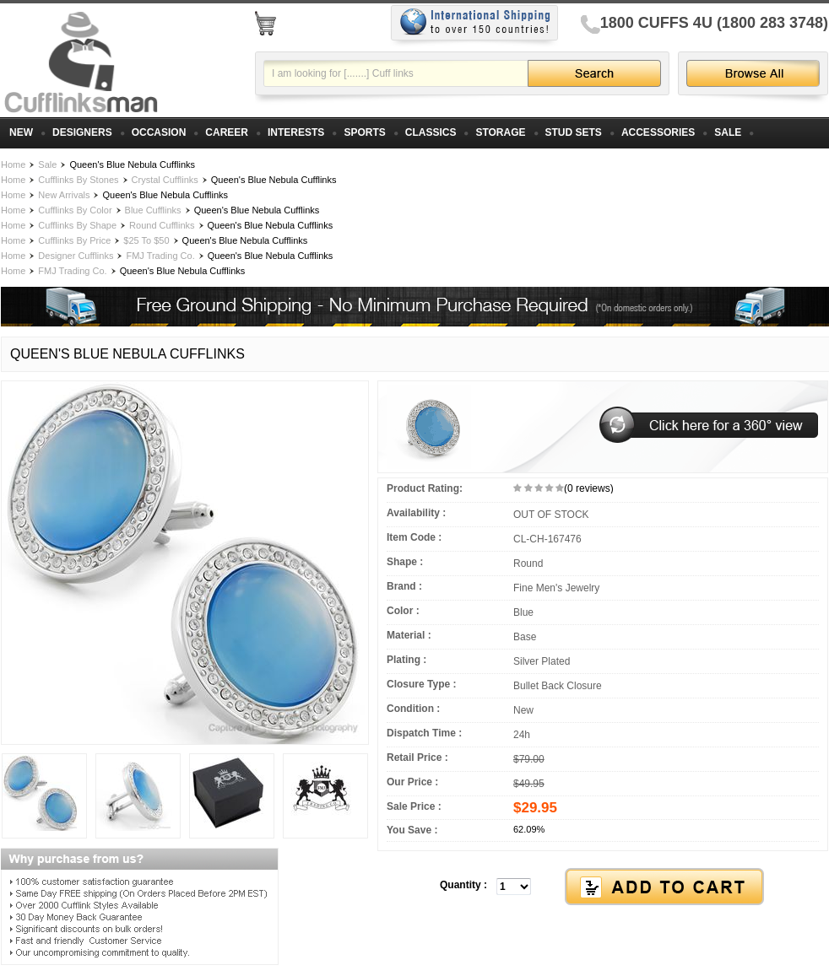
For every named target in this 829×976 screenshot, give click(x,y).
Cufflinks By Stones (78, 180)
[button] (602, 887)
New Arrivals (63, 195)
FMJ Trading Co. (160, 256)
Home (13, 164)
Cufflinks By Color (74, 210)
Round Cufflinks (161, 225)
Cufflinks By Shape (77, 225)
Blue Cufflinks (153, 210)
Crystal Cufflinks (165, 180)
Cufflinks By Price (74, 240)
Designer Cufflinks (75, 256)
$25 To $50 (146, 240)
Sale (47, 164)
